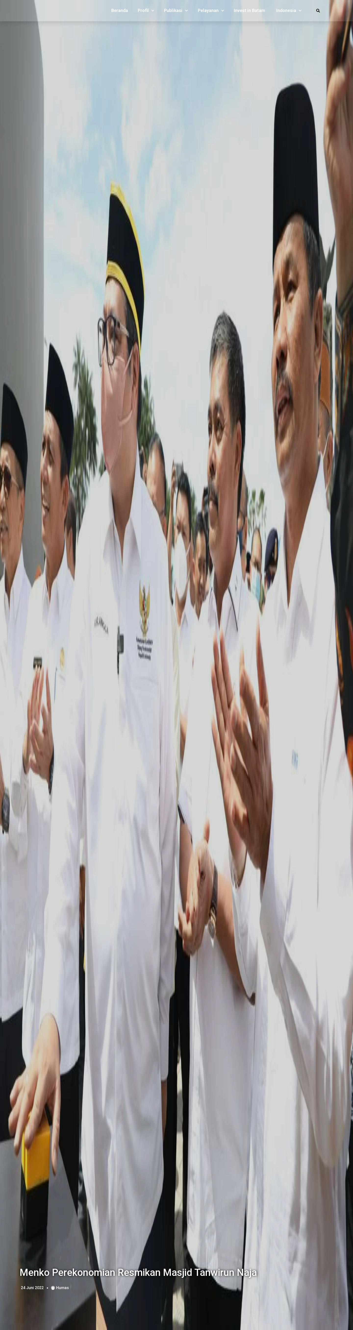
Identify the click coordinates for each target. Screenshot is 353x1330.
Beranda (119, 11)
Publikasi (176, 12)
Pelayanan (211, 12)
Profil (146, 12)
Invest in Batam (249, 11)
